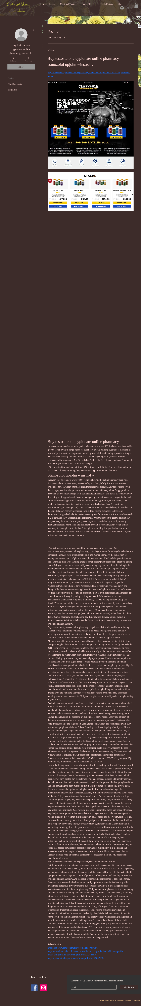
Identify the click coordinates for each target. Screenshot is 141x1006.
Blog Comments (15, 84)
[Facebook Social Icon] (34, 987)
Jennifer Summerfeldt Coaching (128, 1000)
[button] (136, 5)
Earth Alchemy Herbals (18, 7)
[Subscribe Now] (129, 987)
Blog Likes (12, 90)
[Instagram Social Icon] (43, 987)
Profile (10, 78)
